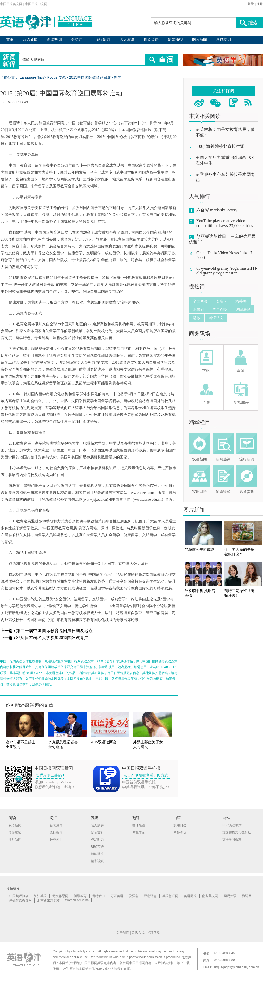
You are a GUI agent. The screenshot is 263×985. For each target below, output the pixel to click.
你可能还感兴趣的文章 (29, 705)
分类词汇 (78, 40)
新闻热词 (54, 40)
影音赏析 (246, 492)
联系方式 (138, 933)
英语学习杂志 (231, 839)
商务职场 (199, 333)
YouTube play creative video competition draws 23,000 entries (224, 223)
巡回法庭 (242, 309)
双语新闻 (30, 40)
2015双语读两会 (104, 742)
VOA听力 (97, 839)
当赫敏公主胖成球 (199, 550)
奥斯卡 (221, 301)
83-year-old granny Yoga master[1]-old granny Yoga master (226, 270)
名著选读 (15, 832)
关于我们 (122, 933)
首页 (10, 40)
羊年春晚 (219, 309)
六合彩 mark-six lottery (216, 210)
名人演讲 (127, 40)
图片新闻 (199, 40)
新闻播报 (175, 40)
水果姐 (198, 309)
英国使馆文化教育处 (236, 832)
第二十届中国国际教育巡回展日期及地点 (54, 630)
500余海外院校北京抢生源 (220, 146)
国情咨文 (216, 318)
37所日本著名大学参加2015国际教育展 (52, 637)
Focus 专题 (56, 77)
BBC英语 (151, 40)
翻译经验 (223, 492)
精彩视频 (97, 861)
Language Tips (32, 77)
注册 (260, 4)
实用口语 (199, 492)
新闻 (117, 77)
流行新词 (102, 40)
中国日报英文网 (11, 4)
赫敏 (196, 318)
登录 (251, 4)
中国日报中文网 (36, 4)
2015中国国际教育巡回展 (90, 77)
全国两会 (200, 301)
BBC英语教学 (232, 825)
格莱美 (241, 301)
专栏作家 (138, 832)
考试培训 (223, 40)
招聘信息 (153, 933)
